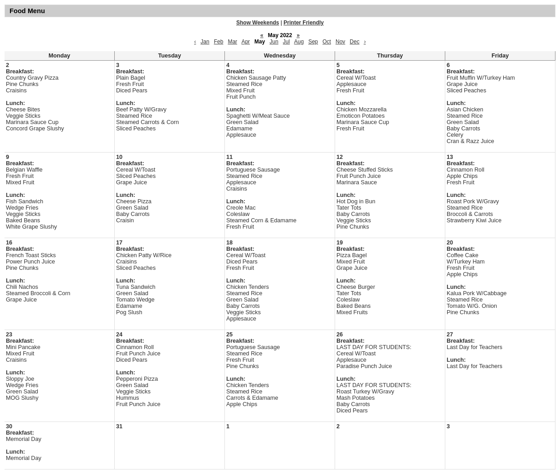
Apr (245, 41)
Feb (219, 41)
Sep (313, 41)
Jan (204, 41)
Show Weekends (257, 22)
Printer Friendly (303, 22)
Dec (354, 41)
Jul (286, 41)
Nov (340, 41)
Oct (326, 41)
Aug (299, 41)
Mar (232, 41)
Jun (273, 41)
